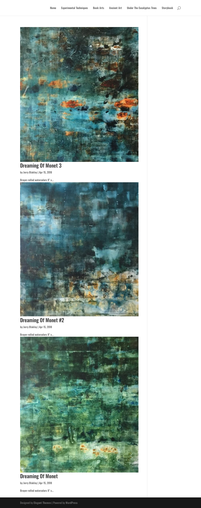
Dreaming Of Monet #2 (42, 320)
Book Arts (98, 8)
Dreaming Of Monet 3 (41, 165)
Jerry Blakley (30, 172)
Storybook (167, 8)
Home (53, 8)
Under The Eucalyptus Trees (142, 8)
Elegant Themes (42, 503)
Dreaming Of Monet (39, 476)
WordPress (72, 503)
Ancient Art (115, 8)
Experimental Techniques (74, 8)
